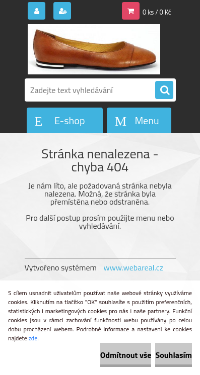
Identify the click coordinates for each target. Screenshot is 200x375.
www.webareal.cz (133, 267)
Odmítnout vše (126, 355)
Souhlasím (173, 355)
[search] (164, 90)
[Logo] (94, 49)
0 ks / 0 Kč (157, 12)
